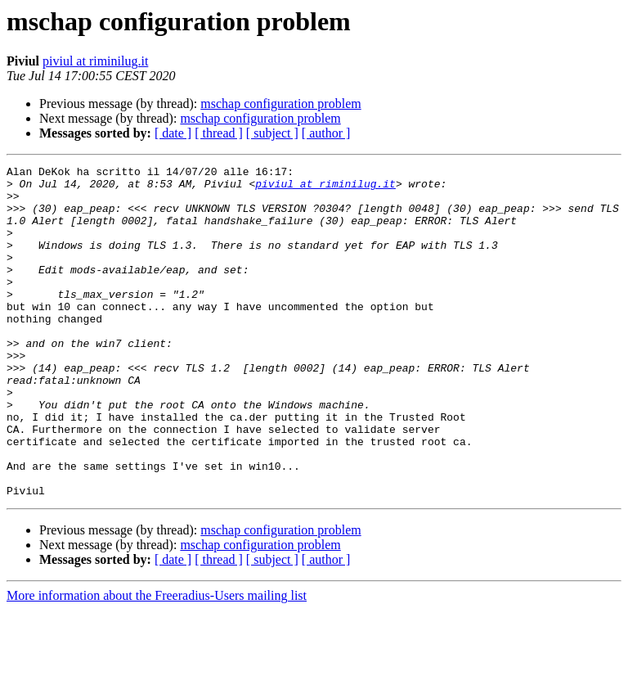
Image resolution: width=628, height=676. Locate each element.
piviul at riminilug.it (95, 61)
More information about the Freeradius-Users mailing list (157, 662)
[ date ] (173, 133)
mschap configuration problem (280, 103)
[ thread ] (219, 133)
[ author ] (326, 133)
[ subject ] (272, 133)
